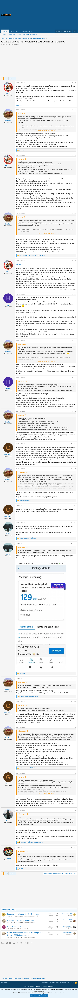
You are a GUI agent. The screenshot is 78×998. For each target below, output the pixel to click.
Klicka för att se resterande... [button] (46, 130)
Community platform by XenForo (39, 986)
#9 (75, 411)
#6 (75, 294)
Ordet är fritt (25, 928)
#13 (75, 522)
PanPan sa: (21, 159)
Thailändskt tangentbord (30, 34)
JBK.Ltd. (5, 44)
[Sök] (75, 31)
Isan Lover (10, 922)
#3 (75, 155)
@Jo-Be (19, 105)
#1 (75, 82)
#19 (75, 810)
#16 (75, 701)
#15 (75, 678)
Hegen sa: (21, 344)
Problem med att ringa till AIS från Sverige (23, 914)
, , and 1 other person (32, 255)
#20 (75, 847)
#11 (75, 469)
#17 (75, 727)
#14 (75, 543)
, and (27, 538)
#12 (75, 505)
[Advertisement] (51, 15)
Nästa (11, 78)
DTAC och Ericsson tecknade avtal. (20, 920)
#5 (75, 260)
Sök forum (12, 34)
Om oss (18, 34)
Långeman (69, 928)
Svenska (4, 982)
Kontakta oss (44, 982)
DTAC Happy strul (14, 926)
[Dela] (72, 83)
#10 (75, 443)
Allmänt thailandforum (29, 916)
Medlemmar (26, 31)
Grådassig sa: (22, 472)
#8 (75, 378)
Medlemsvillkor (54, 982)
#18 (75, 773)
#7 (75, 340)
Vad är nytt (14, 31)
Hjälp (72, 982)
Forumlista (4, 34)
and (25, 500)
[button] (19, 31)
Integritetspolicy (64, 982)
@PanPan (19, 264)
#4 (75, 213)
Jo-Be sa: (20, 113)
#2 (75, 110)
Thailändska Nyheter (29, 922)
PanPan (70, 921)
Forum (5, 31)
